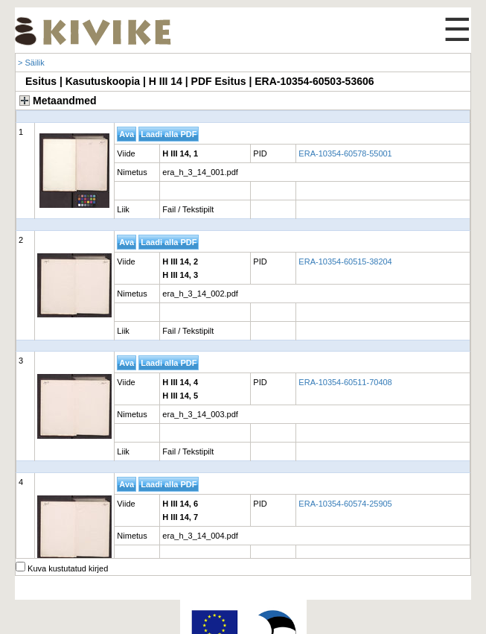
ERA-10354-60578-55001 (344, 153)
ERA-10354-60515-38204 (344, 261)
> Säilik (31, 62)
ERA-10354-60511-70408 (344, 382)
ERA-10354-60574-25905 (344, 503)
